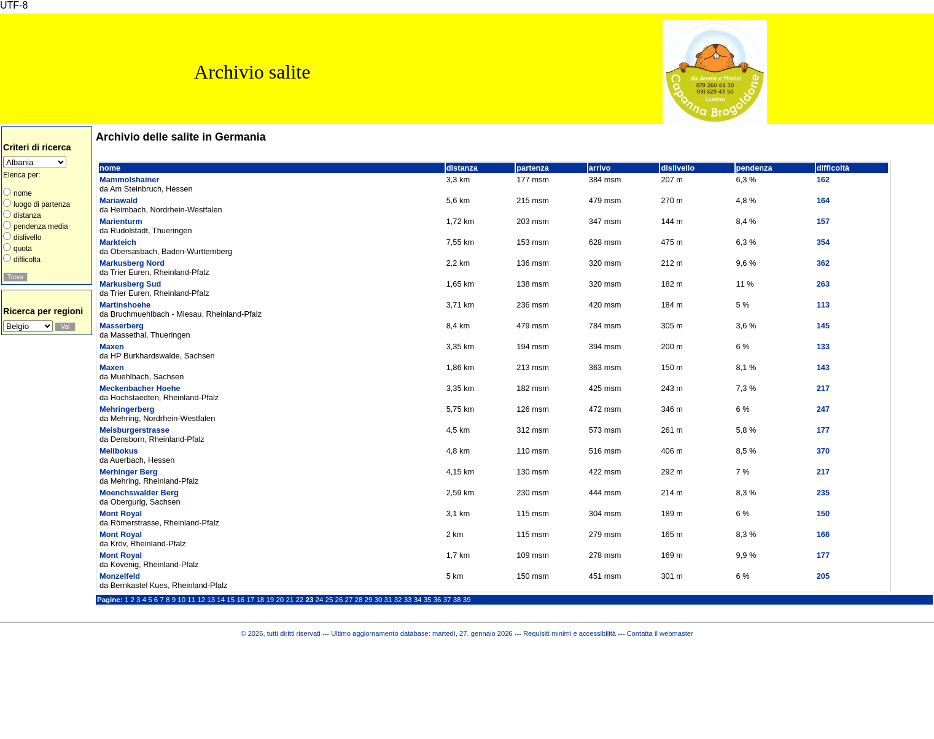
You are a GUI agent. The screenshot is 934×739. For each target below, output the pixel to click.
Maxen (111, 346)
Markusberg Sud (130, 283)
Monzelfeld (119, 576)
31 (388, 599)
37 (447, 599)
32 (398, 599)
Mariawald (118, 200)
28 (359, 599)
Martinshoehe (124, 304)
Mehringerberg (127, 409)
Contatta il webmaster (660, 633)
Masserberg (121, 325)
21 (290, 599)
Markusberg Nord (132, 263)
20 (280, 599)
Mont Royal (120, 513)
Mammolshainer (129, 179)
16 (240, 599)
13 (211, 599)
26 (339, 599)
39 (467, 599)
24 (320, 599)
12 (201, 599)
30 (379, 599)
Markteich (117, 242)
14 (221, 599)
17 (250, 599)
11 (191, 599)
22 (299, 599)
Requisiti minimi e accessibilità (569, 633)
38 (457, 599)
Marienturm (120, 221)
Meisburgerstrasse (134, 430)
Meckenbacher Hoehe (140, 388)
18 (260, 599)
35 (428, 599)
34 (418, 599)
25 (329, 599)
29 (369, 599)
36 (438, 599)
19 (270, 599)
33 (408, 599)
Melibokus (118, 450)
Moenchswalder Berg (139, 492)
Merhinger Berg (128, 471)
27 (349, 599)
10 (181, 599)
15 (231, 599)
